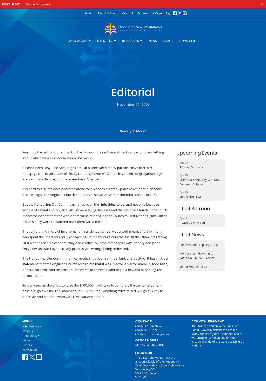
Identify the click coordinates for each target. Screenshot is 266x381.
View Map (141, 377)
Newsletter (188, 41)
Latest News (190, 234)
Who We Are (80, 41)
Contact (127, 13)
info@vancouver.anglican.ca (153, 334)
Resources (132, 41)
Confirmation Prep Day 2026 (199, 245)
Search (88, 13)
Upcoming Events (196, 153)
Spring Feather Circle (193, 266)
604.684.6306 (144, 326)
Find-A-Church (107, 13)
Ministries (106, 41)
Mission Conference (38, 4)
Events (168, 41)
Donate (142, 13)
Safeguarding (161, 13)
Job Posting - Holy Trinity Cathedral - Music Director (197, 255)
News (153, 41)
